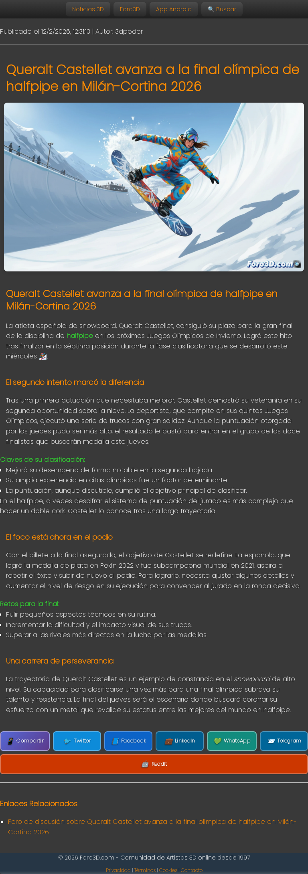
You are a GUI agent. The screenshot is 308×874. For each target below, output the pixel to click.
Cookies (168, 870)
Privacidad (118, 870)
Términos (145, 870)
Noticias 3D (88, 9)
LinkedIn (179, 741)
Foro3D (130, 9)
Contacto (192, 870)
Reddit (154, 764)
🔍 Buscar (222, 9)
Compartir (25, 741)
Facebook (128, 741)
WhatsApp (232, 741)
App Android (174, 9)
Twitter (77, 741)
